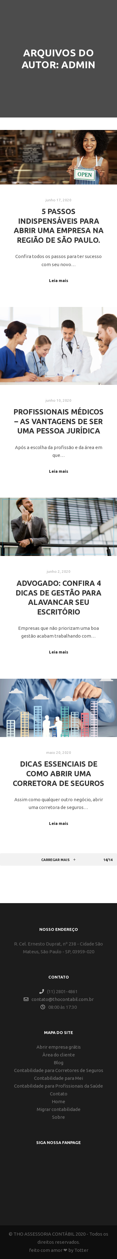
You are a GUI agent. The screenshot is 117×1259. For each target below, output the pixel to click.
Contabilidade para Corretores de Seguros (58, 1070)
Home (58, 1101)
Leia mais (58, 280)
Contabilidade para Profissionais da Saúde (58, 1086)
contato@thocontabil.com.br (59, 999)
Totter (81, 1250)
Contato (58, 1093)
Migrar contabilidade (58, 1109)
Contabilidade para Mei (58, 1078)
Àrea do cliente (58, 1054)
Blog (58, 1062)
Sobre (58, 1117)
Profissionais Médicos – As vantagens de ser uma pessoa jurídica (58, 421)
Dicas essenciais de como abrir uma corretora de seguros (58, 773)
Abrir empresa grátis (59, 1047)
